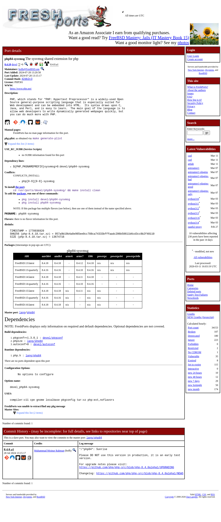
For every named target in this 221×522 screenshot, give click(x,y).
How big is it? (194, 99)
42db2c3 (27, 79)
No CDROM (194, 352)
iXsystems (209, 70)
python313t (194, 217)
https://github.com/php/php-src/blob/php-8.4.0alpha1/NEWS (139, 493)
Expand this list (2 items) (30, 426)
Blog (189, 109)
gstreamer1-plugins (198, 172)
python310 (193, 198)
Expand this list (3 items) (21, 148)
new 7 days (193, 381)
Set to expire (194, 364)
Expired (192, 360)
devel (14, 64)
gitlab (191, 163)
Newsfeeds (193, 297)
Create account (195, 59)
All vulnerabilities (203, 257)
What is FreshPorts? (197, 86)
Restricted (193, 348)
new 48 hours (195, 376)
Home (190, 285)
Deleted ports (194, 291)
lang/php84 (35, 352)
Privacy (191, 106)
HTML (198, 515)
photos (183, 42)
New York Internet (196, 70)
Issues (190, 93)
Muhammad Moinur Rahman (49, 465)
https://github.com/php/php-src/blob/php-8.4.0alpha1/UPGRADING (126, 486)
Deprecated (194, 335)
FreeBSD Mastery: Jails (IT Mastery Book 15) (149, 37)
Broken (191, 331)
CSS (204, 515)
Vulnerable (193, 356)
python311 (193, 203)
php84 (31, 323)
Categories (192, 288)
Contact (191, 112)
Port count (193, 327)
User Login (193, 56)
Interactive (193, 368)
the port (19, 193)
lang (22, 323)
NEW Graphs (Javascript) (200, 317)
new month (193, 389)
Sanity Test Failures (197, 294)
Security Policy (195, 103)
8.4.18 (8, 64)
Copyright (169, 517)
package (21, 200)
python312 (193, 208)
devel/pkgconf (53, 348)
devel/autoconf (44, 356)
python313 (193, 213)
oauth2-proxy (195, 226)
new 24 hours (195, 372)
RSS (213, 515)
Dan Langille (191, 517)
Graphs (191, 313)
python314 (193, 222)
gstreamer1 (193, 168)
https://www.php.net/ (21, 89)
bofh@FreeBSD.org (29, 69)
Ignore (191, 339)
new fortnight (195, 385)
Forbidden (193, 344)
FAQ (189, 96)
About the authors (196, 90)
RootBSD (203, 73)
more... (190, 139)
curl (190, 155)
